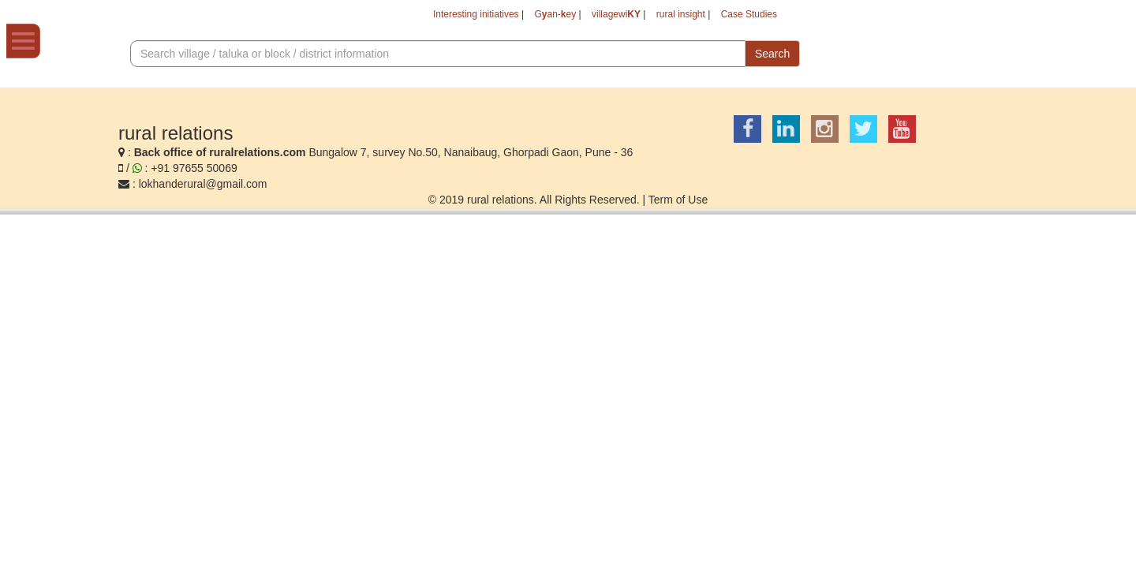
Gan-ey (522, 15)
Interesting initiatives (431, 15)
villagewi (591, 15)
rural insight (665, 15)
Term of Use (678, 201)
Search (772, 56)
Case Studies (744, 15)
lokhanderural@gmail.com (203, 185)
